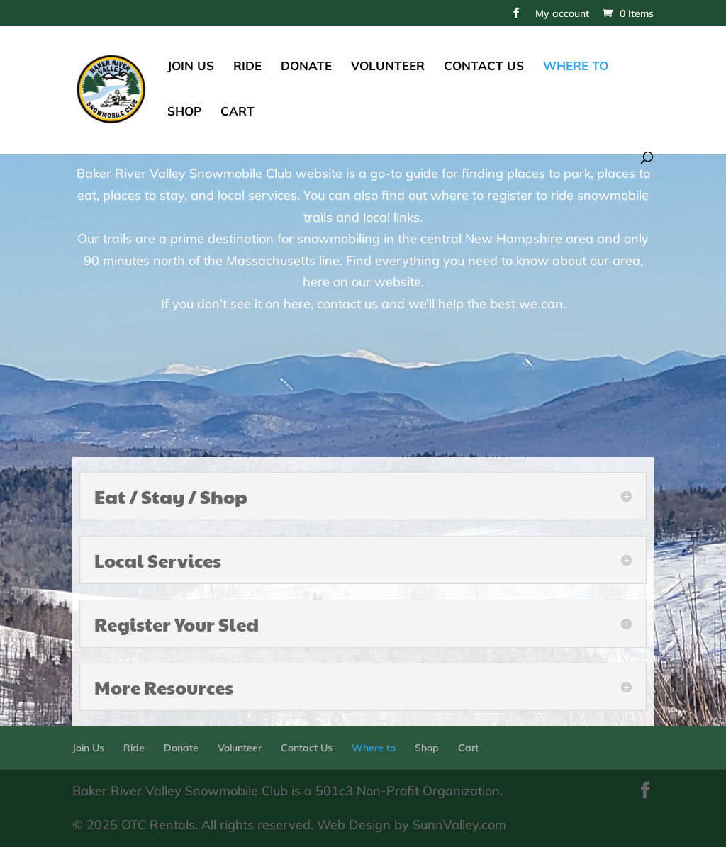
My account (562, 14)
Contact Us (484, 67)
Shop (184, 112)
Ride (247, 67)
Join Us (190, 67)
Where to (575, 67)
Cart (237, 112)
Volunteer (388, 67)
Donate (306, 67)
